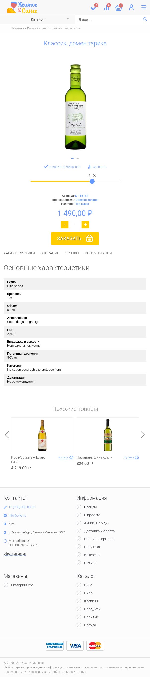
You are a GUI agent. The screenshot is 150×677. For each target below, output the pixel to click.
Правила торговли (99, 539)
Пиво (88, 593)
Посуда (90, 625)
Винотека (17, 28)
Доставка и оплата (99, 531)
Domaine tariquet (87, 200)
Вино (44, 28)
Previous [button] (7, 434)
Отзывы (90, 563)
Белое (56, 28)
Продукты (92, 609)
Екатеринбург (22, 585)
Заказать (69, 238)
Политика (92, 547)
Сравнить (99, 167)
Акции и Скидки (96, 523)
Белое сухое (71, 28)
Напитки (91, 617)
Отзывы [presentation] (72, 253)
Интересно (92, 555)
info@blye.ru (17, 515)
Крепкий (91, 601)
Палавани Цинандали (94, 457)
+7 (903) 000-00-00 (22, 507)
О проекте (92, 515)
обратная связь (15, 553)
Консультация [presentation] (98, 253)
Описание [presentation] (49, 253)
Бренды (90, 507)
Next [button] (143, 434)
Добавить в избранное (64, 167)
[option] (75, 104)
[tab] (19, 253)
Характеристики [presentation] (19, 253)
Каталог (37, 19)
